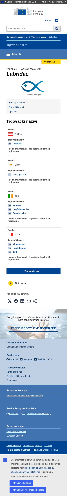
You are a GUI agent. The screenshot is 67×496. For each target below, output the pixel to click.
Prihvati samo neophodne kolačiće (28, 490)
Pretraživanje (56, 28)
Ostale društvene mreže (38, 413)
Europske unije (13, 436)
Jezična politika (13, 445)
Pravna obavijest (40, 450)
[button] (9, 301)
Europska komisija (14, 37)
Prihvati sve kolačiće (21, 483)
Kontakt (54, 450)
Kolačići (48, 445)
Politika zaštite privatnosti (18, 376)
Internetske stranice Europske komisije (24, 396)
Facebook (12, 413)
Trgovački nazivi (38, 37)
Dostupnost (11, 380)
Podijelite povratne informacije (33, 328)
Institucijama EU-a (15, 431)
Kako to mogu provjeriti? (54, 2)
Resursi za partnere (32, 445)
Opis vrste (13, 111)
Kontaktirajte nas (14, 372)
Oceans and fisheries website (20, 347)
